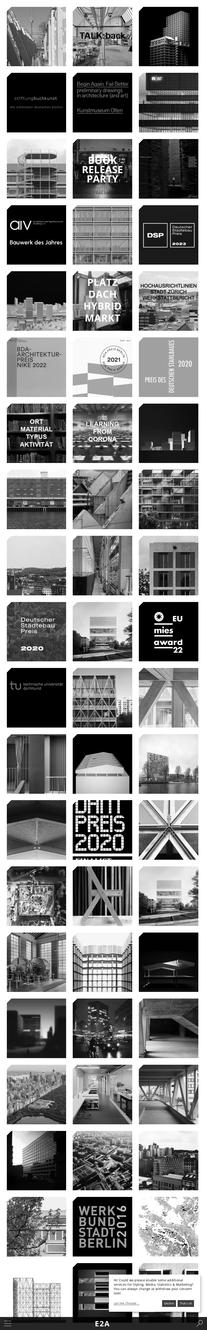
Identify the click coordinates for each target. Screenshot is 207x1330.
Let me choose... (126, 1303)
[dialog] (154, 1293)
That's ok (186, 1303)
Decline (169, 1303)
